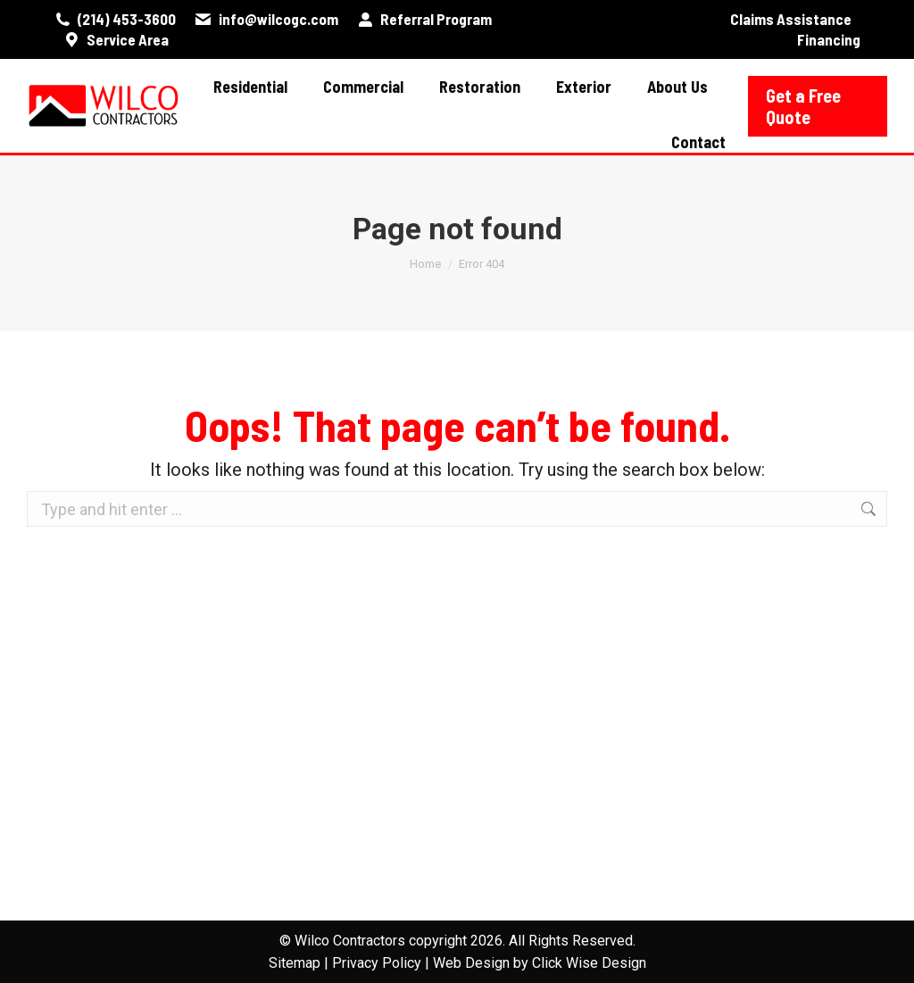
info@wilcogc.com (265, 19)
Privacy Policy (376, 962)
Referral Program (424, 19)
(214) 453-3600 (115, 19)
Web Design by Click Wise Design (539, 962)
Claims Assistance (791, 19)
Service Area (115, 39)
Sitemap (294, 962)
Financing (828, 39)
